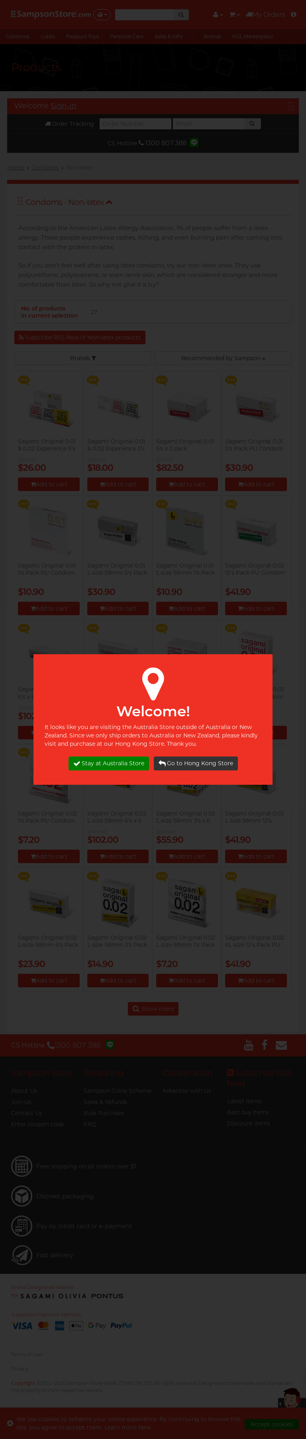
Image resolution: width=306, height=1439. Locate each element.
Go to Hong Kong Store (196, 763)
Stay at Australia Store (108, 763)
